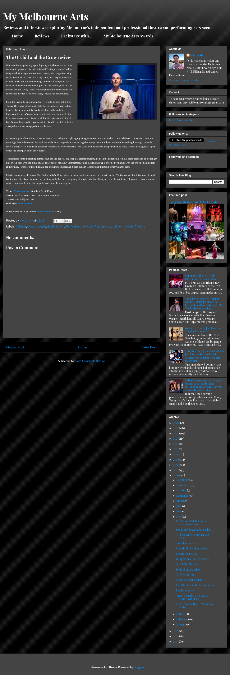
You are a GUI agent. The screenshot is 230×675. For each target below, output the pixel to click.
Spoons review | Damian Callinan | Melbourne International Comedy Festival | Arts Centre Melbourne (204, 355)
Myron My (197, 55)
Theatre (140, 226)
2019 (176, 459)
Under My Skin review (189, 580)
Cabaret (21, 226)
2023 (176, 438)
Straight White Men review (191, 548)
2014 (176, 636)
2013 (176, 641)
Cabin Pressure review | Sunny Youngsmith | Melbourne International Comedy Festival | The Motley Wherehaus (203, 385)
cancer (31, 226)
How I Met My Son (187, 564)
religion (117, 226)
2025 (176, 428)
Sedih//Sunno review (188, 569)
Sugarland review (186, 543)
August (180, 501)
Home (17, 35)
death (51, 226)
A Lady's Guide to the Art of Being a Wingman (192, 597)
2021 (176, 449)
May (179, 516)
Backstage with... (76, 35)
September (183, 495)
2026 (176, 423)
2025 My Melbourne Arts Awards (193, 202)
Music (90, 226)
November (183, 485)
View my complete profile (184, 80)
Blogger (139, 667)
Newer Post (15, 347)
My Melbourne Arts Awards (129, 35)
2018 (176, 465)
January (181, 624)
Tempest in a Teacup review (192, 559)
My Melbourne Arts (45, 16)
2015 (176, 631)
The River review (186, 590)
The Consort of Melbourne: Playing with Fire (192, 522)
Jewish (60, 226)
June (179, 511)
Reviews (42, 35)
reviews (129, 226)
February (182, 619)
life (67, 226)
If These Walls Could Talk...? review (192, 536)
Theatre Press (43, 211)
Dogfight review (185, 575)
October (181, 490)
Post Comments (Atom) (90, 361)
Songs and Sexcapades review (193, 529)
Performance (103, 226)
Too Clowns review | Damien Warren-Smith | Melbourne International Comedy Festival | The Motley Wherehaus (203, 303)
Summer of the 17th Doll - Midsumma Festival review (200, 277)
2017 (176, 470)
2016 (176, 475)
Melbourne (78, 226)
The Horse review (186, 554)
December (182, 480)
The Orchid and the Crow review (195, 585)
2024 (176, 433)
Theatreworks (21, 191)
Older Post (149, 347)
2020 (176, 454)
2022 (176, 444)
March (180, 614)
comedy (41, 226)
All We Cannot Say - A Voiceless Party (194, 605)
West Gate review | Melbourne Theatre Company (203, 329)
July (179, 506)
